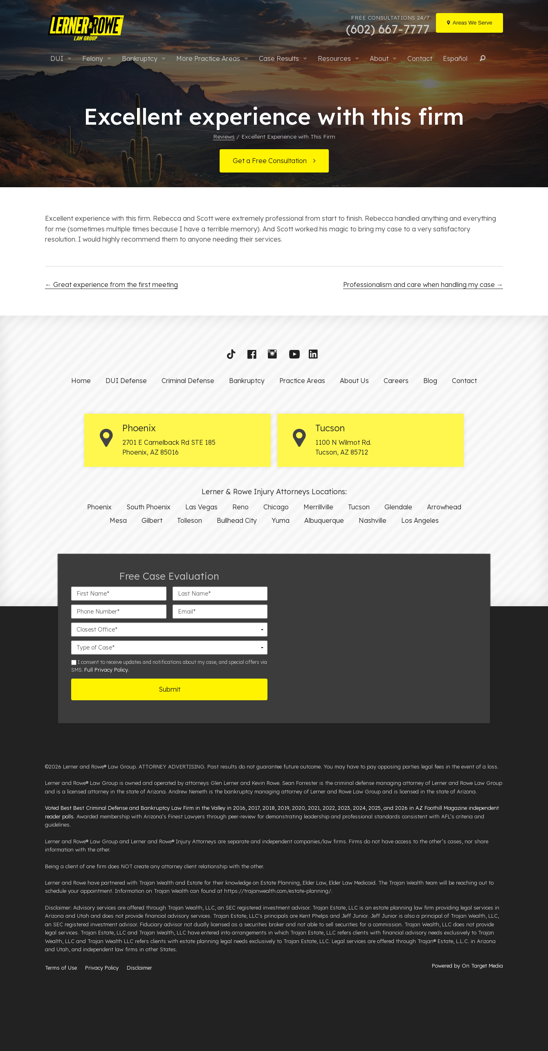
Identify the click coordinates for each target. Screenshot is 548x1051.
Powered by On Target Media (467, 965)
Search (481, 58)
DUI (56, 58)
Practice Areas (302, 380)
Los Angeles (420, 520)
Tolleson (189, 520)
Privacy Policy (102, 967)
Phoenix (99, 507)
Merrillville (318, 507)
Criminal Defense (188, 380)
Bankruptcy (139, 58)
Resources (334, 58)
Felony (92, 58)
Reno (240, 507)
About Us (354, 380)
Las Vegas (201, 507)
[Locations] (469, 23)
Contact (419, 58)
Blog (430, 380)
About (379, 58)
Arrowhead (444, 507)
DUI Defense (126, 380)
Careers (396, 380)
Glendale (398, 507)
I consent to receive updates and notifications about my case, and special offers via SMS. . (169, 666)
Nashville (372, 520)
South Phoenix (148, 507)
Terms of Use (61, 967)
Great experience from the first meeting (111, 284)
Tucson (359, 507)
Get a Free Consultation (270, 161)
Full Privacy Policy (106, 669)
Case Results (279, 58)
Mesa (118, 520)
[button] (234, 356)
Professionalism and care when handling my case (423, 284)
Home (81, 380)
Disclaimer (139, 967)
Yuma (281, 520)
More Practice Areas (208, 58)
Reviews (224, 136)
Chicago (276, 507)
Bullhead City (237, 520)
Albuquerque (324, 520)
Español (455, 58)
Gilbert (151, 520)
